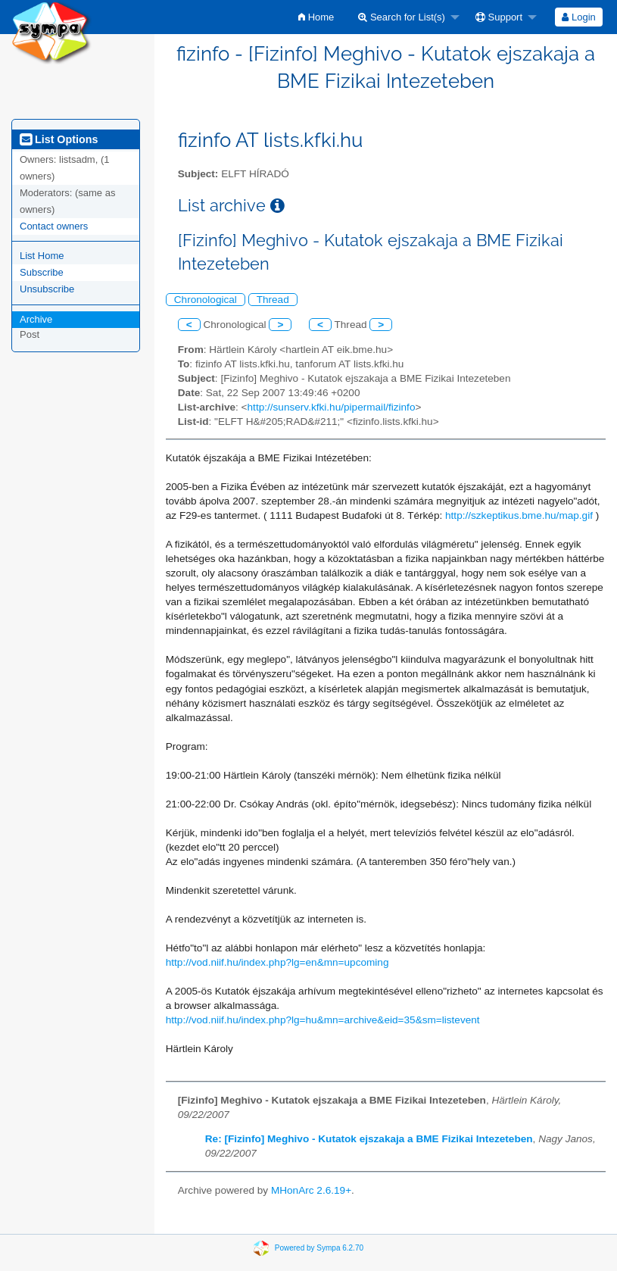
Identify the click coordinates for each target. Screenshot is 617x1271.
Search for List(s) (401, 17)
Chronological (205, 299)
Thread (273, 299)
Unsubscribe (47, 289)
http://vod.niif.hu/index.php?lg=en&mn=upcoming (277, 962)
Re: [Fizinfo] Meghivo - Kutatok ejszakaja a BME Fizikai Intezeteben (369, 1139)
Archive (36, 319)
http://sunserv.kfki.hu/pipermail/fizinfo (332, 407)
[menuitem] (316, 17)
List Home (42, 255)
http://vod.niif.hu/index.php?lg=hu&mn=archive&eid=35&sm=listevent (323, 1020)
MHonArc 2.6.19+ (311, 1190)
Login (578, 17)
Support (498, 17)
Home (316, 17)
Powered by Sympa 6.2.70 (319, 1247)
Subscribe (42, 272)
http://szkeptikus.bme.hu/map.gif (519, 515)
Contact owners (54, 226)
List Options (59, 139)
